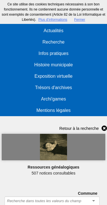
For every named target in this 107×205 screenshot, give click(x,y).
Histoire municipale (53, 64)
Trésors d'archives (53, 87)
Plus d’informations (52, 20)
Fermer (79, 20)
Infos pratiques (53, 53)
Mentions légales (53, 110)
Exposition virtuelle (53, 76)
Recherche (53, 42)
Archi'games (53, 99)
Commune (87, 193)
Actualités (53, 30)
